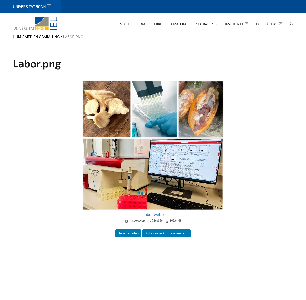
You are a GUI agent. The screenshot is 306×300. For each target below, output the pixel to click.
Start (124, 24)
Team (141, 24)
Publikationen (206, 24)
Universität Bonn (32, 6)
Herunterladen (128, 233)
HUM (17, 37)
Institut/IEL (237, 24)
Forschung (178, 24)
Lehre (157, 24)
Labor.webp (153, 214)
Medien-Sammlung (42, 37)
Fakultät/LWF (269, 24)
